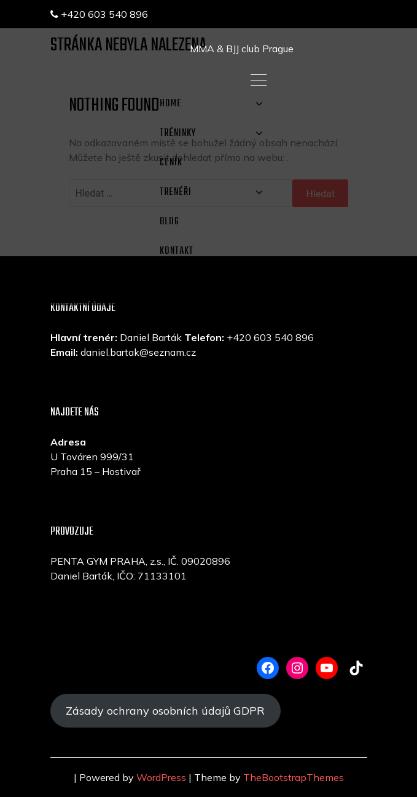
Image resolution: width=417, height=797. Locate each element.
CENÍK (171, 163)
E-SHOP (175, 281)
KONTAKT (176, 251)
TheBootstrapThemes (293, 777)
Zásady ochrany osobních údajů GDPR (165, 711)
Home (171, 104)
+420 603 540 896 (99, 14)
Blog (169, 222)
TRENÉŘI (176, 192)
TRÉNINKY (178, 133)
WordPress (161, 777)
